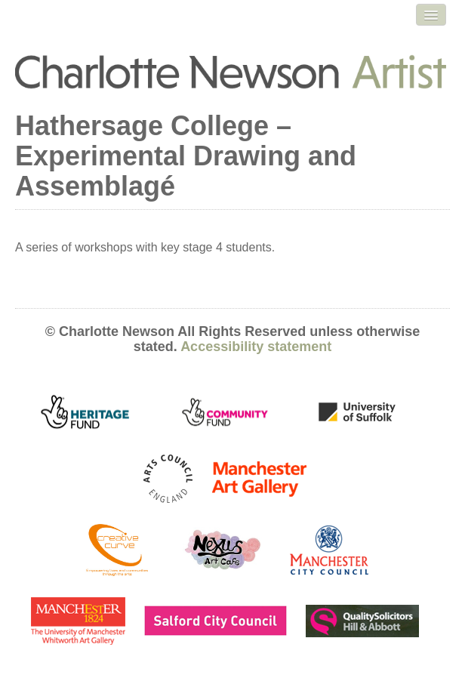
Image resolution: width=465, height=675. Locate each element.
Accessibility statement (255, 346)
